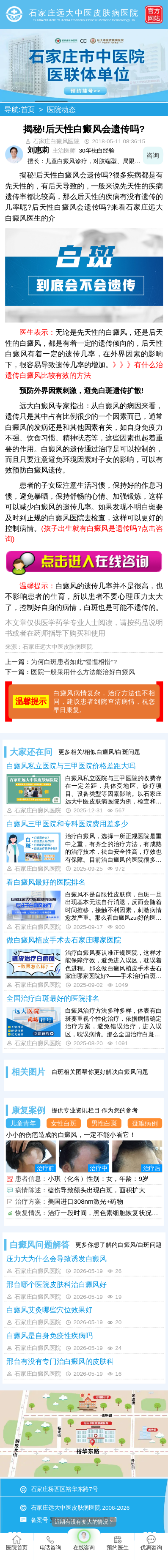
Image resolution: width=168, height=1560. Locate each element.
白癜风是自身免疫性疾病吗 (49, 1336)
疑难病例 (145, 1123)
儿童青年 (23, 1123)
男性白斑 (104, 1123)
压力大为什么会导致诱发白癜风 (56, 1258)
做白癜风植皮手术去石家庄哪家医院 (63, 940)
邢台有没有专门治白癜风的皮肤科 (60, 1362)
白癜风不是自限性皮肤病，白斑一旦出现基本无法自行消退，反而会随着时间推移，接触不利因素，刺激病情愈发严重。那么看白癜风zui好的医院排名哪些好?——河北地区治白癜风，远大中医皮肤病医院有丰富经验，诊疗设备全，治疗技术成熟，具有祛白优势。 (113, 906)
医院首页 (17, 1543)
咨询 (153, 155)
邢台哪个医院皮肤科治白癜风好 (56, 1284)
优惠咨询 (151, 1543)
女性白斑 (64, 1123)
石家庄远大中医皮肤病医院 (57, 647)
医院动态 (61, 109)
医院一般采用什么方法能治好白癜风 (83, 671)
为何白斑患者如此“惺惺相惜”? (74, 661)
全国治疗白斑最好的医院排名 (52, 998)
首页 (28, 109)
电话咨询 (50, 1543)
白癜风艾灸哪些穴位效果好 (49, 1310)
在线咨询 (84, 1539)
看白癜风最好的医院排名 (45, 882)
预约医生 (117, 1543)
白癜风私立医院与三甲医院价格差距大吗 (70, 766)
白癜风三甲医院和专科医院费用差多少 (67, 824)
